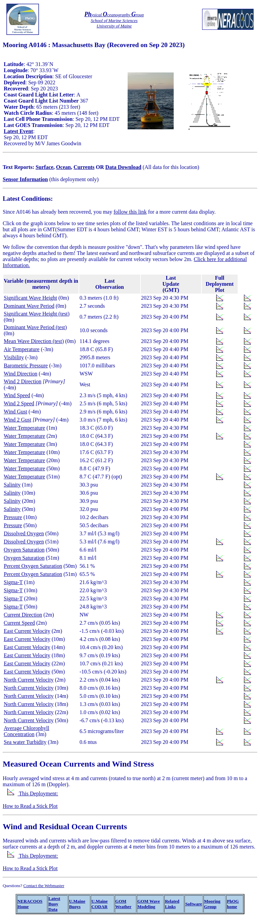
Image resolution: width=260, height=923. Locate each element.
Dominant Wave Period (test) (35, 327)
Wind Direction (20, 374)
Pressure (13, 517)
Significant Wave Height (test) (36, 314)
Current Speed (19, 623)
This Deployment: (32, 793)
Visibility (14, 357)
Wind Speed (17, 395)
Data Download (123, 167)
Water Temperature (24, 428)
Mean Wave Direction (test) (34, 341)
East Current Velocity (27, 631)
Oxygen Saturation (24, 550)
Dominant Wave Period (29, 306)
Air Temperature (22, 349)
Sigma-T (13, 582)
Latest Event (18, 131)
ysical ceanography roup (114, 14)
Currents (83, 167)
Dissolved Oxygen (24, 533)
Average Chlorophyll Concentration (26, 731)
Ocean (63, 167)
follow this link (130, 212)
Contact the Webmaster (43, 885)
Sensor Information (25, 179)
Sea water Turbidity (25, 742)
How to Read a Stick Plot (30, 806)
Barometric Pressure (26, 365)
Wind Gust (15, 411)
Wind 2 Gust (17, 420)
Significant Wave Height (30, 298)
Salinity (12, 485)
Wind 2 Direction (22, 381)
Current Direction (23, 615)
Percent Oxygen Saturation (33, 566)
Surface (44, 167)
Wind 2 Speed (19, 403)
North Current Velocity (28, 680)
